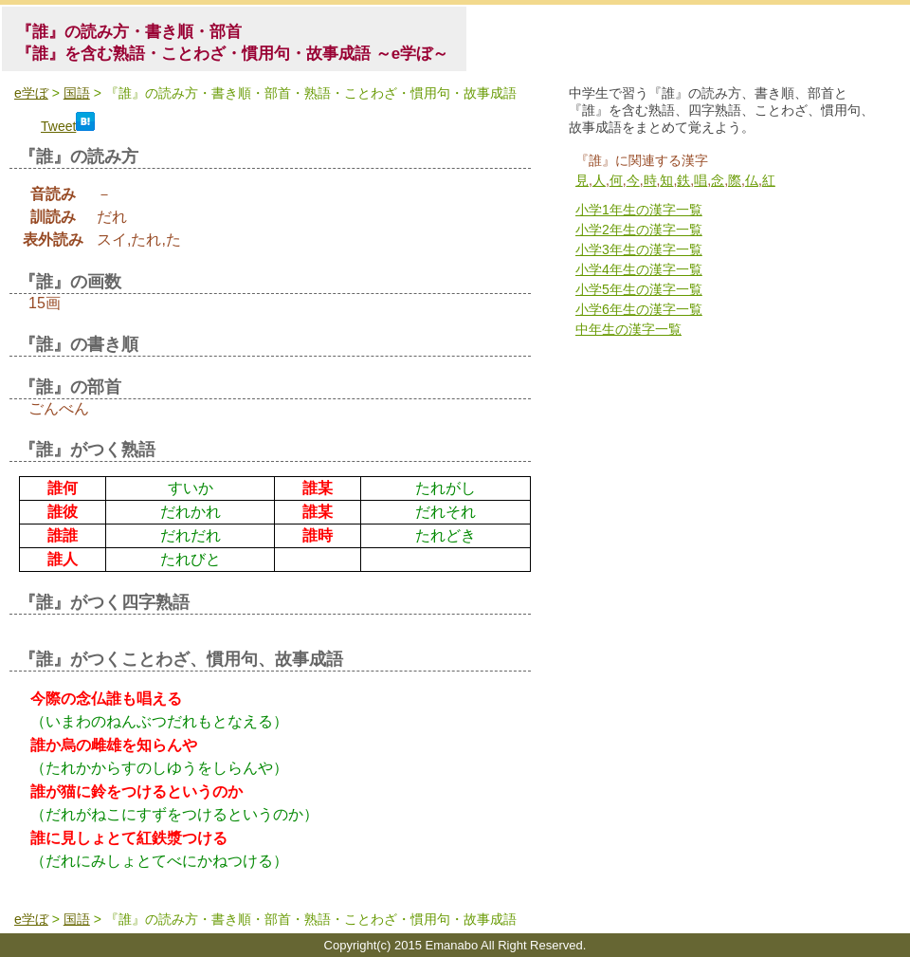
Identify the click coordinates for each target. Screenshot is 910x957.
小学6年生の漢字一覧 (638, 309)
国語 (77, 93)
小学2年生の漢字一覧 (638, 229)
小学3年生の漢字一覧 (638, 249)
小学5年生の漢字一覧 (638, 289)
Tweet (58, 126)
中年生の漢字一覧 (628, 329)
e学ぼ (31, 93)
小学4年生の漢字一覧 (638, 269)
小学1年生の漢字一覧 (638, 209)
